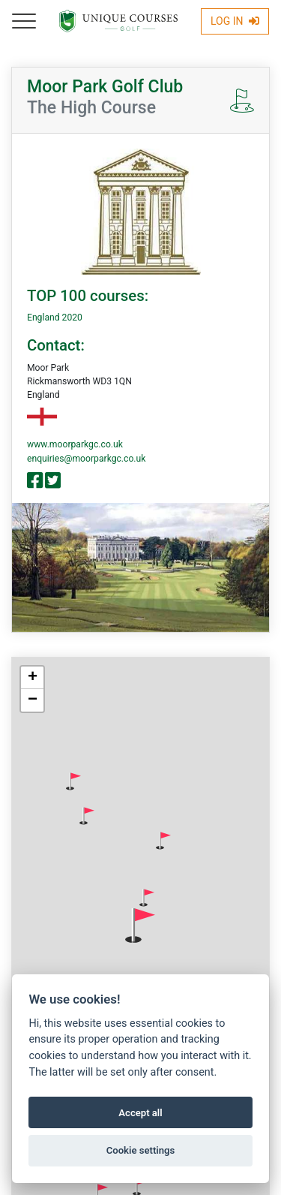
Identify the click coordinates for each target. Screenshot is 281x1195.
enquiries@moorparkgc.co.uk (86, 458)
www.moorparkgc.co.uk (75, 444)
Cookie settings (140, 1150)
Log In (235, 21)
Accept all (140, 1112)
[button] (73, 781)
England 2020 (54, 317)
